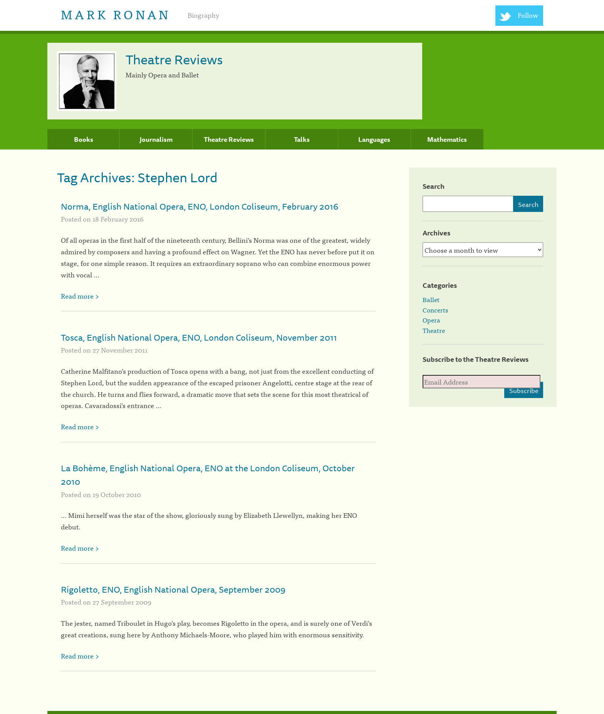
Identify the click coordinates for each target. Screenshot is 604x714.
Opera (431, 320)
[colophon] (302, 712)
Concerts (435, 310)
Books (83, 139)
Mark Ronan (116, 13)
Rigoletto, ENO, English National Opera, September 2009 (173, 589)
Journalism (156, 139)
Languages (374, 139)
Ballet (431, 299)
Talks (302, 139)
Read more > (80, 295)
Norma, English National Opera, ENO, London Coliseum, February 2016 (199, 206)
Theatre (434, 330)
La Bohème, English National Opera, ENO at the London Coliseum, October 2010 (208, 475)
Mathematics (447, 139)
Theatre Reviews (229, 139)
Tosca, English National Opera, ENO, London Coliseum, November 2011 (199, 337)
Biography (203, 14)
